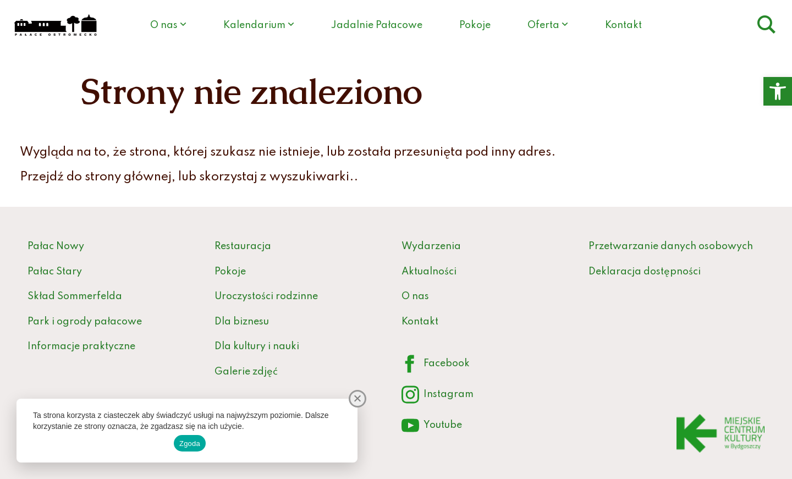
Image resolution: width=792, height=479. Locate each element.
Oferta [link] (543, 25)
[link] (777, 91)
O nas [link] (164, 25)
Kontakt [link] (623, 25)
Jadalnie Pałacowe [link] (376, 25)
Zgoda (189, 443)
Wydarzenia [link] (431, 246)
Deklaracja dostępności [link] (644, 272)
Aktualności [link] (429, 272)
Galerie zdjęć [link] (246, 372)
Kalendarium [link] (254, 25)
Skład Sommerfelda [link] (75, 296)
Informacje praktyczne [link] (81, 346)
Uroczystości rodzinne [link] (266, 296)
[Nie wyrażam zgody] (357, 399)
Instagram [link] (438, 395)
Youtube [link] (432, 426)
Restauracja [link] (243, 246)
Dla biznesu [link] (242, 322)
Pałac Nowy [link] (56, 246)
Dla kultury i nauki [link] (257, 346)
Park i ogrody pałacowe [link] (85, 322)
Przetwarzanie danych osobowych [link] (670, 246)
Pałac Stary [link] (55, 272)
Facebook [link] (436, 364)
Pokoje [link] (475, 25)
